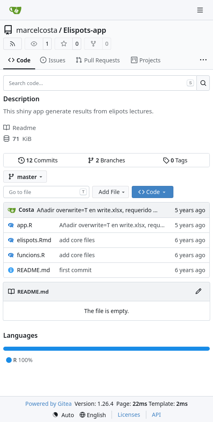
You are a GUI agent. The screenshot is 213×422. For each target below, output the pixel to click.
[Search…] (203, 83)
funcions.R (31, 255)
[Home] (15, 10)
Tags (175, 160)
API (156, 414)
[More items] (203, 60)
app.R (24, 225)
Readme (19, 128)
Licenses (129, 414)
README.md (33, 270)
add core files (77, 240)
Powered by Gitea (48, 403)
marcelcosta (36, 30)
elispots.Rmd (34, 240)
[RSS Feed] (12, 44)
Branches (106, 160)
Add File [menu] (112, 192)
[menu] (63, 415)
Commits (38, 160)
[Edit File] (198, 291)
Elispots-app (84, 30)
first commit (75, 270)
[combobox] (46, 192)
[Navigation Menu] (201, 10)
